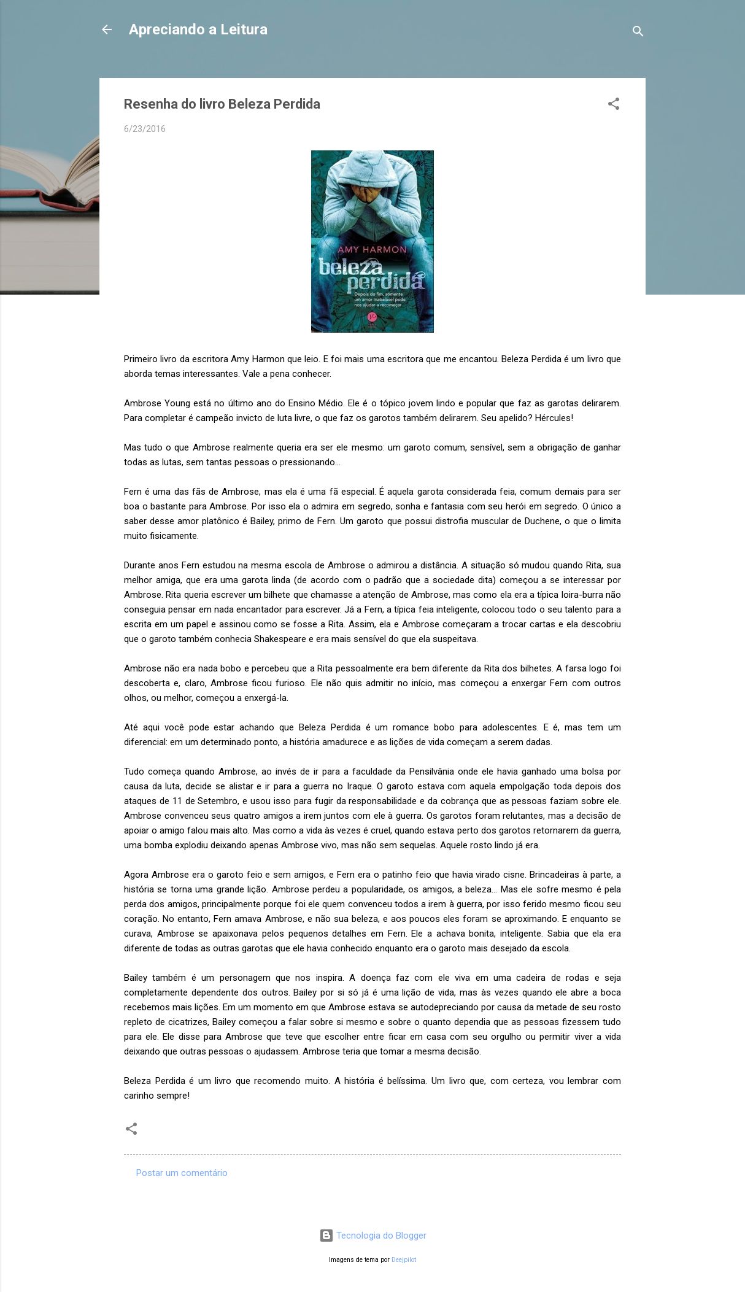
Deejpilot (404, 1260)
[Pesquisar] (638, 33)
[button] (613, 105)
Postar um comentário (182, 1172)
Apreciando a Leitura (198, 29)
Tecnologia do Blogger (373, 1235)
